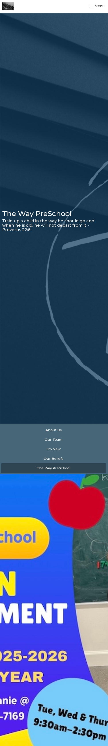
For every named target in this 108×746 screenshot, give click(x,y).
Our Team (53, 439)
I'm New (53, 449)
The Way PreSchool (54, 468)
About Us (54, 430)
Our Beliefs (53, 458)
